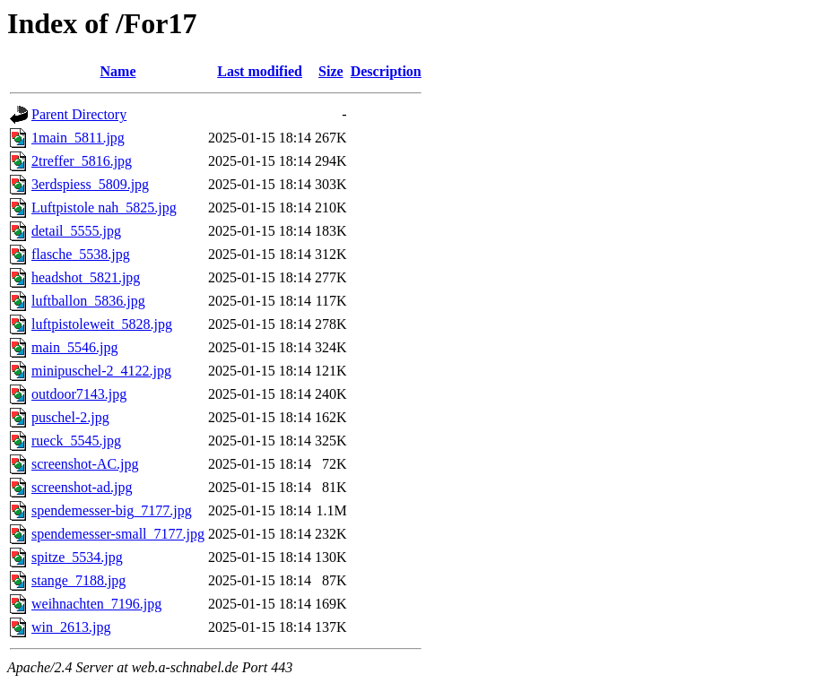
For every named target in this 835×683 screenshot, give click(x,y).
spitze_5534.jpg (77, 557)
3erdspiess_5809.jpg (90, 184)
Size (331, 71)
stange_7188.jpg (78, 580)
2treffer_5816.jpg (81, 161)
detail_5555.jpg (76, 230)
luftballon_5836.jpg (88, 300)
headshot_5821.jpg (85, 277)
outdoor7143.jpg (78, 394)
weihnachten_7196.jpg (96, 603)
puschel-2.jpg (70, 417)
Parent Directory (78, 114)
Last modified (259, 71)
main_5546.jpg (74, 347)
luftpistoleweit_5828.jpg (101, 324)
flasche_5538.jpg (80, 254)
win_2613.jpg (70, 627)
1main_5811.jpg (78, 137)
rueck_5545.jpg (76, 440)
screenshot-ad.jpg (81, 487)
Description (386, 71)
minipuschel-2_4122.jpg (101, 370)
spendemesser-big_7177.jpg (111, 510)
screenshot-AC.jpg (85, 463)
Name (118, 71)
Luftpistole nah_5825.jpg (104, 207)
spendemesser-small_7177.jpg (117, 533)
